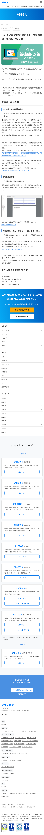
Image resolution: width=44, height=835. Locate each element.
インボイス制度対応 (31, 743)
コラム (3, 345)
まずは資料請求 (22, 316)
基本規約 (10, 804)
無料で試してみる (22, 310)
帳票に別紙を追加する (8, 224)
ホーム (3, 7)
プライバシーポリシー (21, 804)
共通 (2, 357)
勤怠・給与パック (31, 737)
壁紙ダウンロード (6, 796)
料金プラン (4, 787)
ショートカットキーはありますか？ (13, 249)
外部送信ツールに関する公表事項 (26, 807)
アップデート (6, 29)
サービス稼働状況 (31, 731)
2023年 (3, 409)
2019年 (3, 424)
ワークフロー (5, 364)
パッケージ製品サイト (22, 604)
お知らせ (9, 7)
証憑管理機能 (4, 746)
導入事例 (3, 724)
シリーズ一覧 (4, 753)
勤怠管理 (4, 361)
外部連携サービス (6, 760)
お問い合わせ (4, 780)
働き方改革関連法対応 (7, 743)
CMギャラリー (32, 793)
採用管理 (4, 372)
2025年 (3, 402)
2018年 (3, 428)
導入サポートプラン (27, 746)
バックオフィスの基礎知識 (8, 793)
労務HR (3, 376)
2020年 (3, 421)
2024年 (3, 406)
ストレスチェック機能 (15, 746)
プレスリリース (6, 330)
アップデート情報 (21, 731)
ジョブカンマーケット (22, 793)
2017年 (3, 432)
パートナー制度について (7, 766)
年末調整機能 (17, 740)
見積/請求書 (16, 29)
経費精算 (4, 368)
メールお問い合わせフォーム (22, 690)
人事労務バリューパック (7, 737)
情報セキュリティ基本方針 (8, 807)
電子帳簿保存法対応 (19, 743)
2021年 (3, 417)
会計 (2, 383)
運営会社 (3, 804)
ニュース (4, 334)
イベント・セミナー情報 (7, 773)
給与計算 (4, 379)
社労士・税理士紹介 (17, 760)
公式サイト (22, 472)
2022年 (3, 413)
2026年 (3, 398)
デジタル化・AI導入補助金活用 (30, 740)
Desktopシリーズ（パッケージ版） (19, 753)
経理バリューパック (20, 737)
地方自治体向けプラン (7, 740)
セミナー (4, 342)
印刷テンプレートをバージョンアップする (15, 170)
